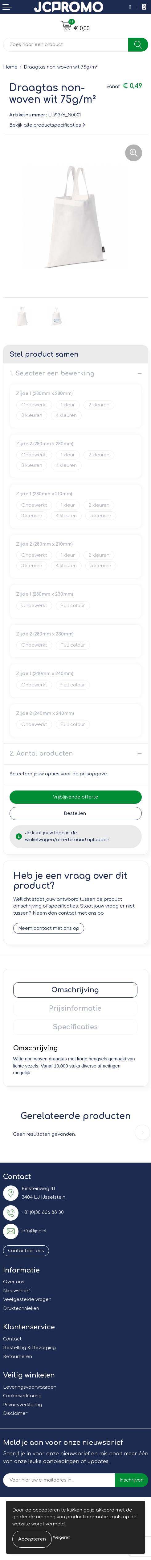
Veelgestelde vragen (27, 1299)
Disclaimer (15, 1413)
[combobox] (66, 45)
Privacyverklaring (22, 1404)
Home (10, 67)
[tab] (75, 990)
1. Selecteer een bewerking (52, 373)
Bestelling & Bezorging (29, 1347)
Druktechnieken (21, 1308)
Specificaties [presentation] (75, 1027)
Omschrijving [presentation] (75, 990)
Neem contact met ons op (48, 928)
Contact (12, 1339)
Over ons (13, 1282)
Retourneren (17, 1356)
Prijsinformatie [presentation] (75, 1008)
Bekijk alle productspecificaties (47, 125)
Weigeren (61, 1537)
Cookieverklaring (22, 1396)
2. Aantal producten (41, 753)
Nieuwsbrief (16, 1291)
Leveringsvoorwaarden (29, 1387)
